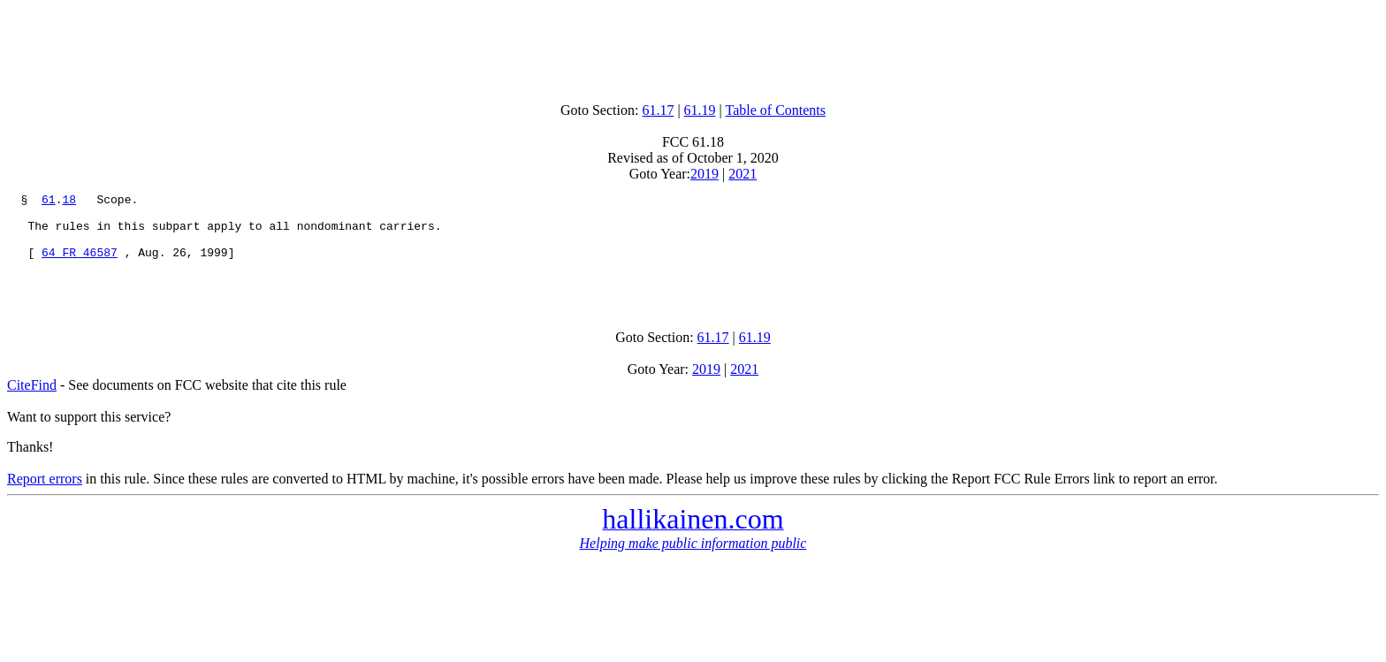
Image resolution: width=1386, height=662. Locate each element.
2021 (742, 173)
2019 (704, 173)
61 (49, 201)
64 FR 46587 (80, 265)
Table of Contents (776, 110)
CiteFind (32, 403)
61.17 (658, 110)
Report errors (44, 497)
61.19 (700, 110)
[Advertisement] (693, 47)
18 (69, 201)
